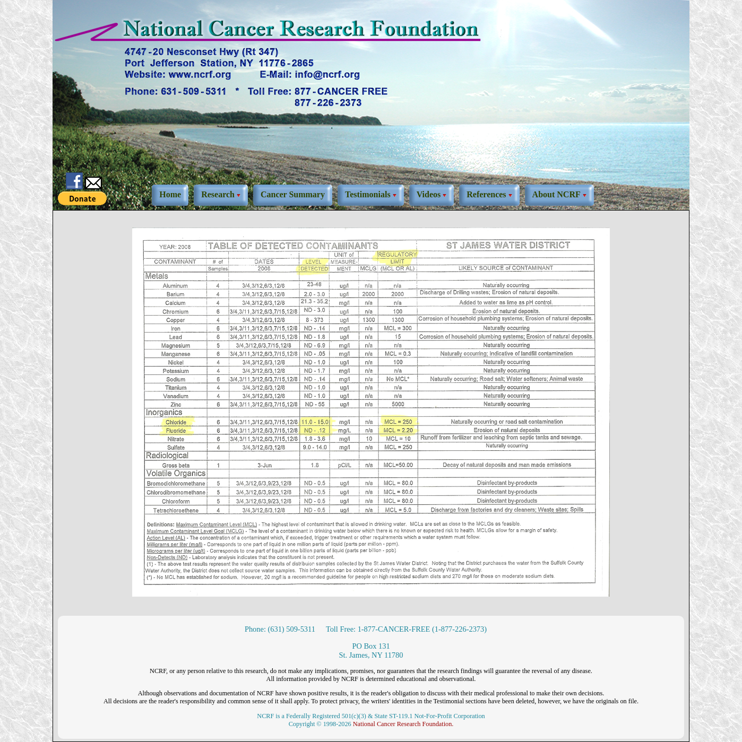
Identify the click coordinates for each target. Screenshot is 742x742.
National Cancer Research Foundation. (403, 724)
